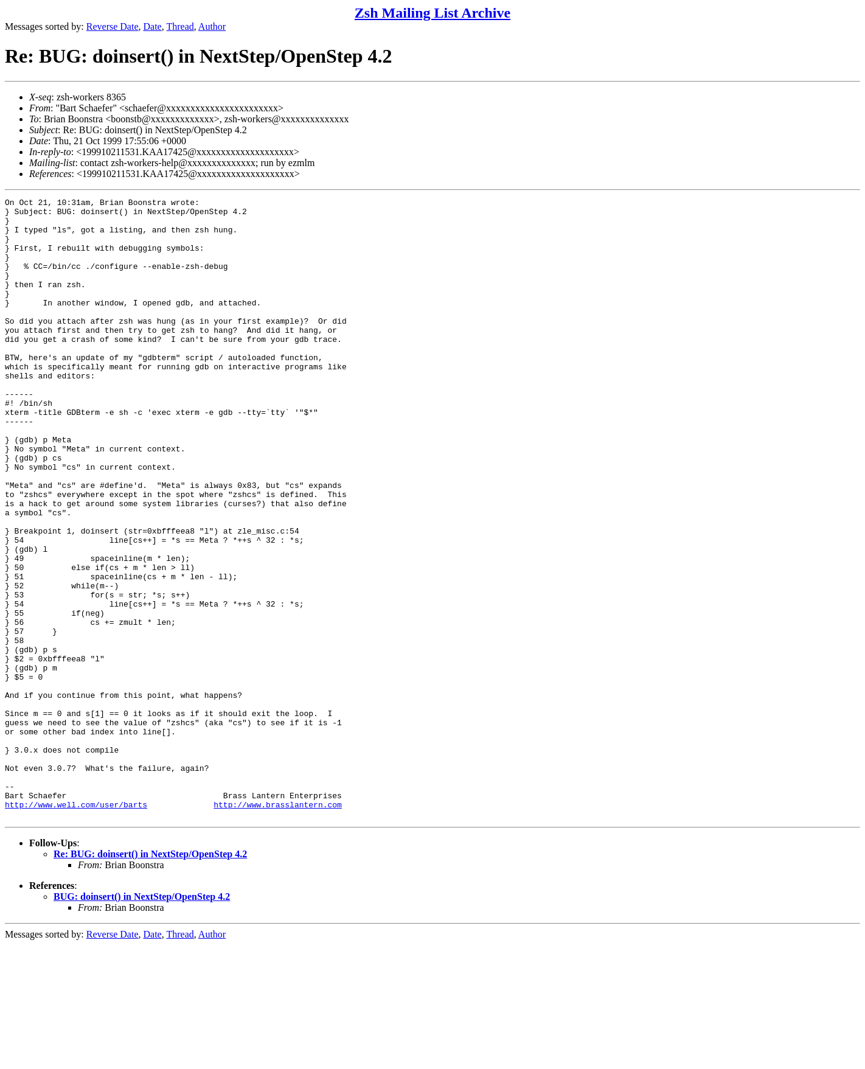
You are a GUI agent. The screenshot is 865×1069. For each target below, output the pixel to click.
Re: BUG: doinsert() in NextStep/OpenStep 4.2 (150, 978)
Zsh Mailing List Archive (432, 13)
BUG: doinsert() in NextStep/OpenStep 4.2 (142, 1020)
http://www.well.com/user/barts (76, 926)
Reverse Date (112, 26)
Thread (179, 26)
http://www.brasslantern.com (278, 926)
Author (212, 26)
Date (153, 26)
